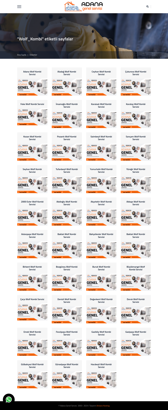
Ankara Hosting (103, 405)
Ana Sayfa (21, 54)
